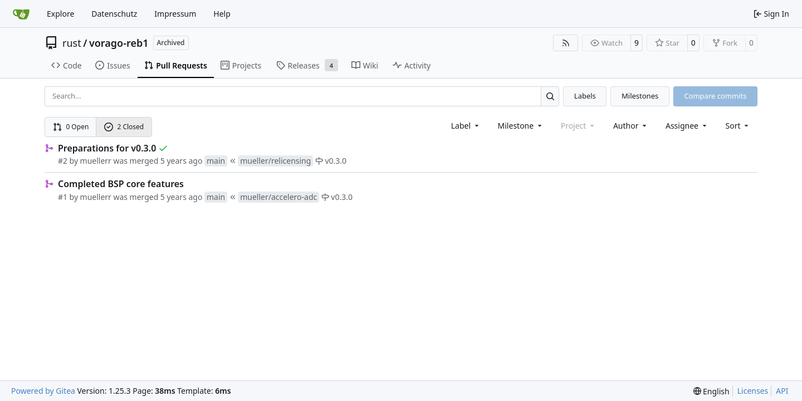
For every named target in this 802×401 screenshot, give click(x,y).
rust (71, 42)
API (782, 390)
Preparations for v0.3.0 (107, 148)
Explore (60, 13)
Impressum (175, 13)
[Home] (21, 14)
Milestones (640, 96)
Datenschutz (114, 13)
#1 (62, 197)
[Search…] (550, 96)
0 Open (71, 126)
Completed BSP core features (121, 183)
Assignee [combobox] (687, 125)
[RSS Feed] (566, 43)
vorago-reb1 (119, 42)
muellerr (95, 160)
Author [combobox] (630, 125)
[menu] (738, 125)
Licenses (753, 390)
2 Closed (124, 126)
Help (222, 13)
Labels (585, 96)
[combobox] (466, 125)
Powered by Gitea (43, 390)
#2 (62, 160)
